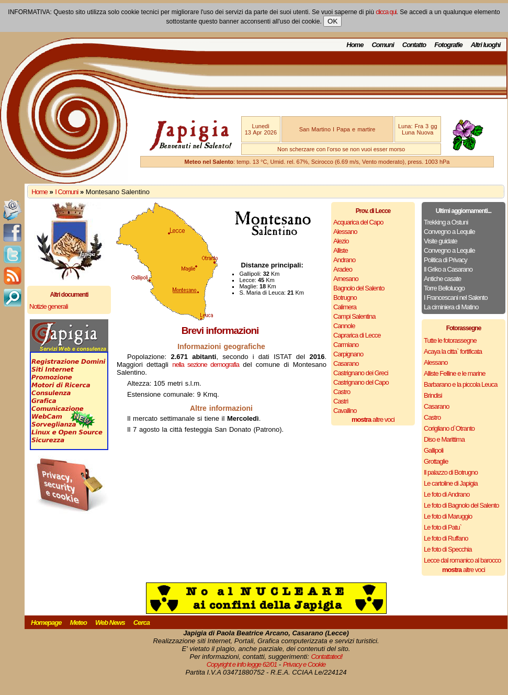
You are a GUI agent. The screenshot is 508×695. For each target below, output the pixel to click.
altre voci (373, 419)
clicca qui (386, 12)
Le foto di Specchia (448, 549)
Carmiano (345, 345)
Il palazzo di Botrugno (451, 472)
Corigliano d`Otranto (449, 428)
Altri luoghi (486, 45)
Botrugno (345, 297)
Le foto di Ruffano (446, 538)
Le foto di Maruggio (448, 516)
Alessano (345, 232)
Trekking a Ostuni (446, 222)
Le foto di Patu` (442, 527)
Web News (110, 622)
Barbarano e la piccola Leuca (460, 384)
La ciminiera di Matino (451, 307)
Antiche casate (442, 279)
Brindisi (433, 395)
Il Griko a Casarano (448, 269)
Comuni (382, 45)
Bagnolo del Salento (358, 288)
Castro (341, 392)
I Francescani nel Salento (456, 297)
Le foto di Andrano (447, 494)
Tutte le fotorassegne (450, 340)
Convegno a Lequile (449, 232)
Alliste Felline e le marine (455, 373)
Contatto (414, 45)
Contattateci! (326, 656)
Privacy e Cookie (304, 664)
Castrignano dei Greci (360, 373)
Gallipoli (433, 450)
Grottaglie (436, 461)
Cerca (141, 622)
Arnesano (345, 279)
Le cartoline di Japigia (451, 483)
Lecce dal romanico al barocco (462, 560)
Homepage (46, 622)
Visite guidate (440, 241)
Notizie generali (48, 306)
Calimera (344, 307)
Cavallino (344, 410)
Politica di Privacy (445, 260)
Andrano (344, 260)
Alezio (340, 241)
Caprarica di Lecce (356, 335)
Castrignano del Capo (361, 382)
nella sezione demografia (205, 364)
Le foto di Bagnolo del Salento (461, 505)
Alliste (340, 250)
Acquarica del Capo (358, 222)
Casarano (345, 363)
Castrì (340, 401)
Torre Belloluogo (444, 288)
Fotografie (448, 45)
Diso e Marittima (444, 439)
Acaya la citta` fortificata (453, 351)
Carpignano (348, 354)
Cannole (344, 326)
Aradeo (342, 269)
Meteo (78, 622)
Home (354, 45)
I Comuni (66, 192)
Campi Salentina (354, 316)
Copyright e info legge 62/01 (242, 664)
